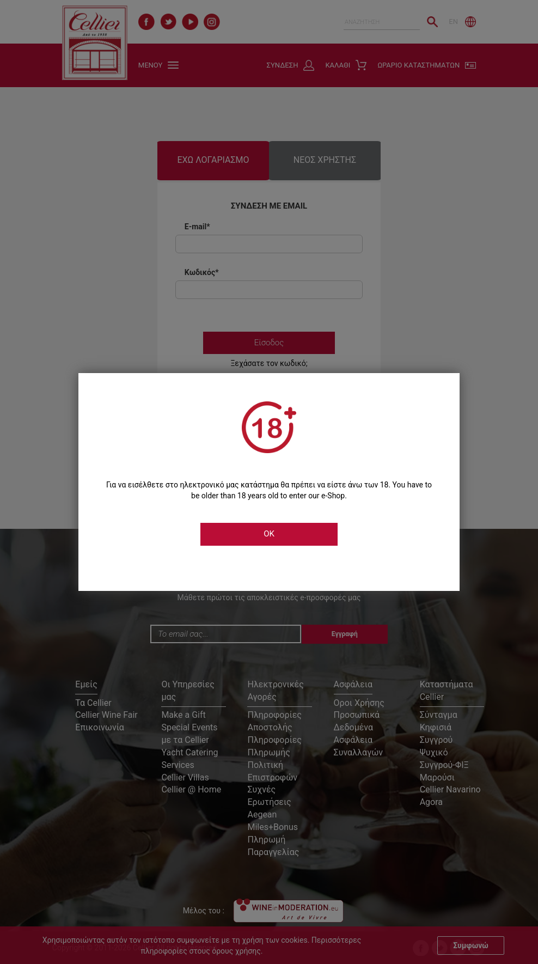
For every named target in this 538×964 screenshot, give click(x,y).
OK (269, 534)
